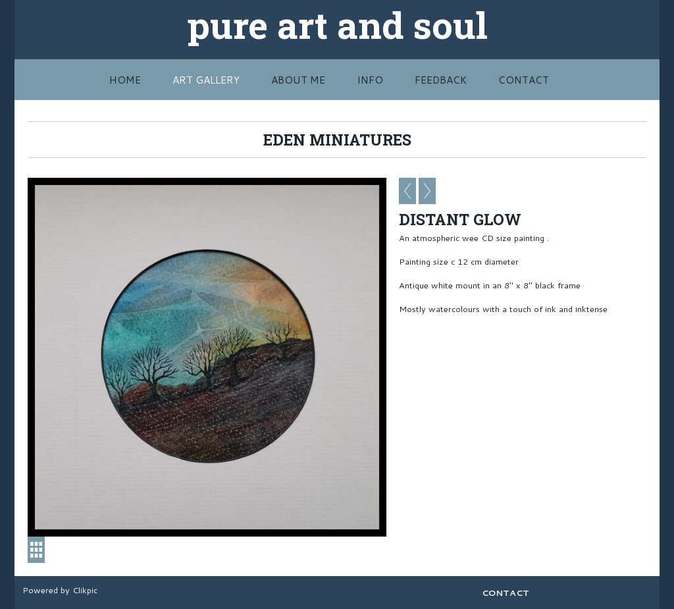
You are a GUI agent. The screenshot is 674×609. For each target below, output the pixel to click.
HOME (125, 79)
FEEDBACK (441, 79)
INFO (370, 79)
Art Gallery (206, 79)
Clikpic (84, 590)
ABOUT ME (298, 79)
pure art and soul (337, 24)
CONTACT (523, 79)
